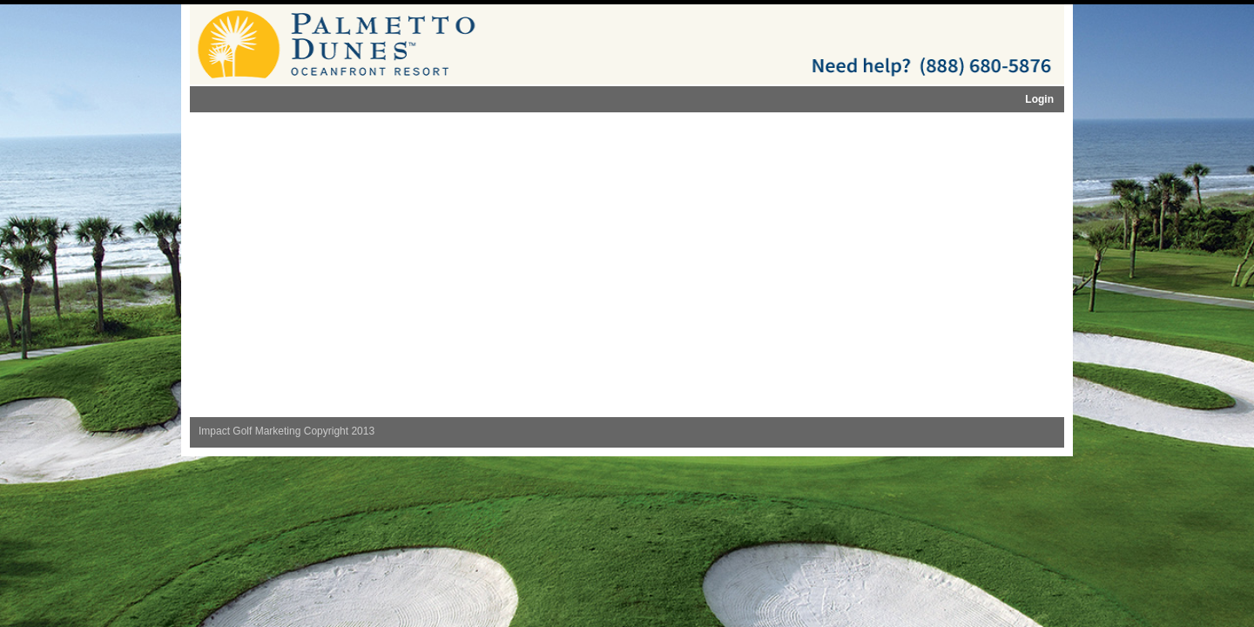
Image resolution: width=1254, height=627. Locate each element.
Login (1039, 99)
